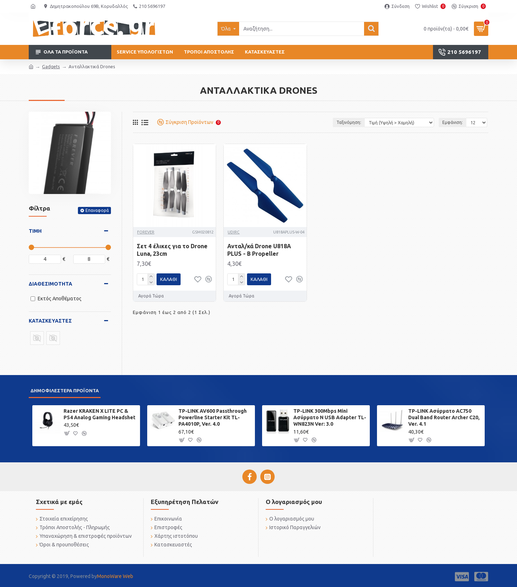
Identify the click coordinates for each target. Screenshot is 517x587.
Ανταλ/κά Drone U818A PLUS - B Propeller (259, 250)
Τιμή (35, 231)
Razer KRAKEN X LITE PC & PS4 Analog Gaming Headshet (99, 414)
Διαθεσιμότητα (50, 284)
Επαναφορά (97, 210)
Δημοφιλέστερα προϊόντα (65, 390)
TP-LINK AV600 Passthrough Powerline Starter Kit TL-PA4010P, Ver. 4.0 (212, 417)
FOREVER (145, 232)
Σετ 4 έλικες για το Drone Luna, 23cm (172, 250)
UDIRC (233, 232)
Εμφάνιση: (452, 122)
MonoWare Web (115, 576)
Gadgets (51, 66)
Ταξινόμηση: (348, 122)
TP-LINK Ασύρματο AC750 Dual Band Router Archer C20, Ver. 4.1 (444, 417)
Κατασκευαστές (50, 321)
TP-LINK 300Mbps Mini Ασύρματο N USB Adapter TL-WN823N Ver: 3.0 (329, 417)
